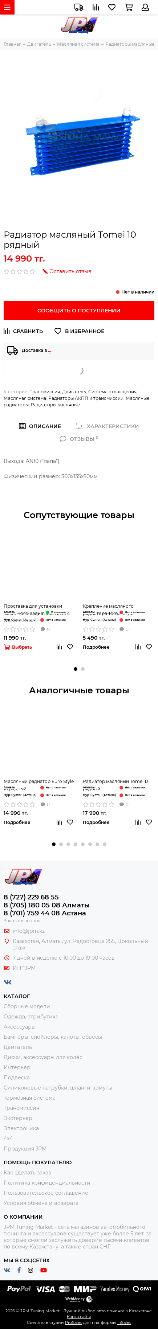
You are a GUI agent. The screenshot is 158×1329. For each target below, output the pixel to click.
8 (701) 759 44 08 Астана (45, 913)
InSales (124, 1322)
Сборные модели (27, 1006)
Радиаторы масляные (55, 404)
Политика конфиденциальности (47, 1183)
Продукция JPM (25, 1148)
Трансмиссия (45, 391)
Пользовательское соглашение (46, 1193)
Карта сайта (79, 1316)
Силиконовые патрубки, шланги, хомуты (58, 1087)
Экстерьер (18, 1118)
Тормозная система (30, 1098)
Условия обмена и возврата (41, 1203)
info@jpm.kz (29, 931)
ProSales (73, 1322)
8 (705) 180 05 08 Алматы (47, 905)
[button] (75, 669)
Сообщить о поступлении (79, 310)
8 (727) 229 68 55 (31, 897)
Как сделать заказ (27, 1172)
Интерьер (17, 1067)
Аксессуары (20, 1027)
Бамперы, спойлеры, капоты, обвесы (53, 1037)
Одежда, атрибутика (31, 1016)
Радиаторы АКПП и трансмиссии (85, 398)
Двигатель (74, 391)
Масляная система (25, 398)
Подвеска (17, 1077)
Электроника (21, 1128)
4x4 (8, 1138)
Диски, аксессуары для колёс (43, 1057)
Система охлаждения (112, 391)
